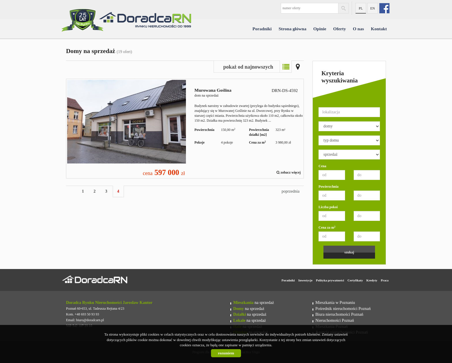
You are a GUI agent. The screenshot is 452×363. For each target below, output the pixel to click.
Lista (286, 67)
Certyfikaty (355, 280)
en (372, 8)
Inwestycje (305, 280)
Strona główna (292, 28)
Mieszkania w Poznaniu (335, 302)
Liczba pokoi (328, 207)
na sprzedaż (253, 302)
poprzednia (291, 191)
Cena (322, 166)
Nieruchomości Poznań (334, 320)
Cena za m (327, 227)
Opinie (319, 28)
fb (384, 8)
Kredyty (371, 280)
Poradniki (262, 28)
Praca (385, 280)
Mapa (298, 67)
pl (361, 8)
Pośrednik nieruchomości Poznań (343, 308)
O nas (358, 28)
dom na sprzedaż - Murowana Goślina (185, 128)
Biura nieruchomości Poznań (339, 314)
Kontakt (379, 28)
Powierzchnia (328, 187)
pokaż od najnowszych (248, 67)
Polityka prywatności (330, 280)
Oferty (339, 28)
